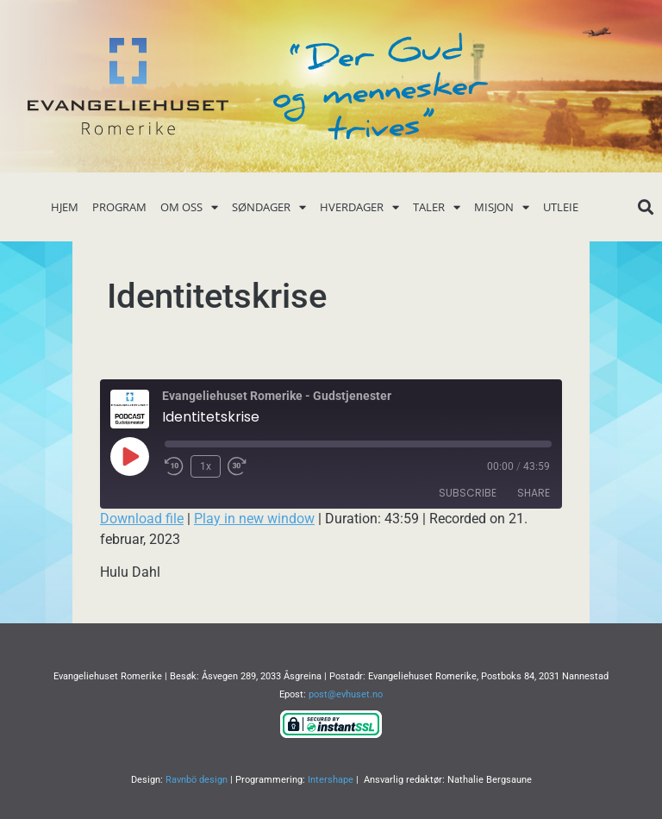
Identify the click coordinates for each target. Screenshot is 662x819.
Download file (142, 518)
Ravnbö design (197, 779)
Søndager (269, 207)
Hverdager (359, 207)
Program (119, 207)
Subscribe (467, 492)
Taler (436, 207)
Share (533, 492)
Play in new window (254, 518)
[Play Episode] (129, 456)
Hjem (64, 207)
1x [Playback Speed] (205, 466)
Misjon (501, 207)
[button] (645, 207)
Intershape (330, 779)
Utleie (560, 207)
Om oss (189, 207)
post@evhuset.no (346, 694)
